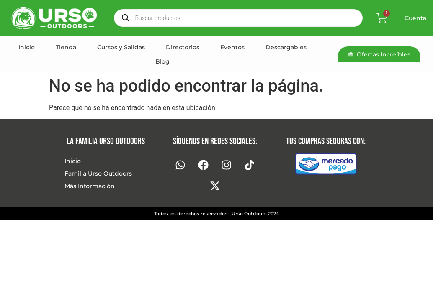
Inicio (26, 47)
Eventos (232, 47)
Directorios (182, 47)
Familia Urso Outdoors (98, 173)
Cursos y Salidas (121, 47)
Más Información (89, 186)
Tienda (66, 47)
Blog (162, 61)
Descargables (286, 47)
